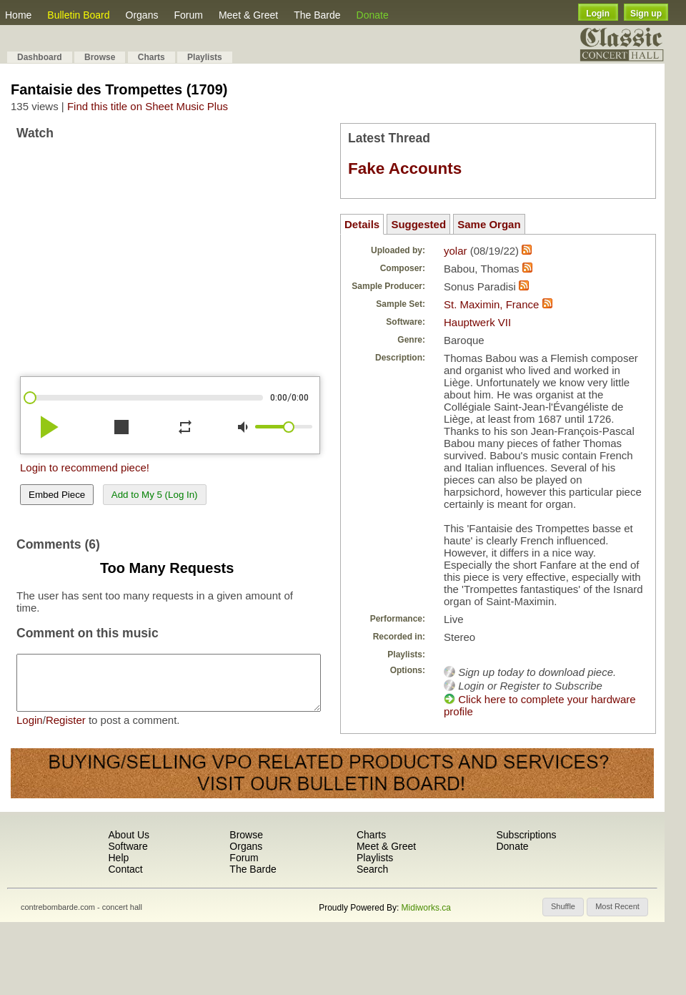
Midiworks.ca (426, 909)
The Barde (317, 15)
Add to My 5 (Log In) (154, 494)
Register (66, 731)
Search (372, 870)
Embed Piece (57, 494)
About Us (128, 836)
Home (18, 15)
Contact (125, 870)
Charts (151, 57)
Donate (373, 15)
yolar (455, 251)
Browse (99, 57)
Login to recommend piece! (84, 467)
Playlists (204, 57)
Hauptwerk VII (477, 322)
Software (127, 847)
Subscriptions (526, 836)
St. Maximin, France (491, 304)
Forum (188, 15)
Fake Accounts (405, 168)
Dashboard (39, 57)
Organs (142, 15)
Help (118, 859)
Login (598, 14)
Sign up (646, 14)
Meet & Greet (248, 15)
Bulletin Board (78, 15)
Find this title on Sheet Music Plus (147, 106)
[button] (563, 908)
